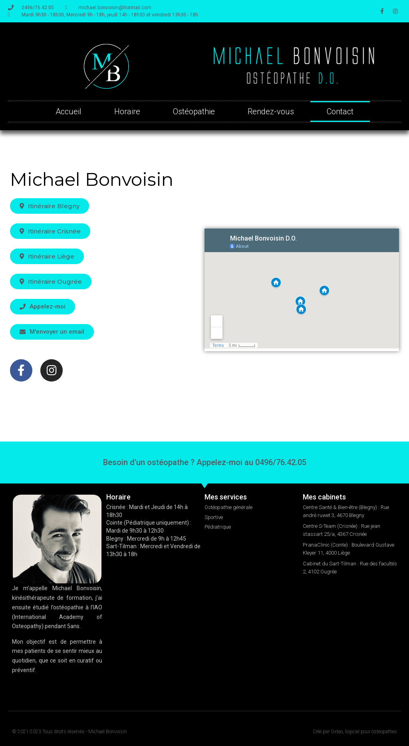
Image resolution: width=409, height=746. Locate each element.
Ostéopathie (194, 111)
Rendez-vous (271, 111)
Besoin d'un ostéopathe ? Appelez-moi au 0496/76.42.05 (204, 462)
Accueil (68, 111)
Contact (340, 111)
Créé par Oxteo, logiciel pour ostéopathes (355, 731)
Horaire (127, 111)
